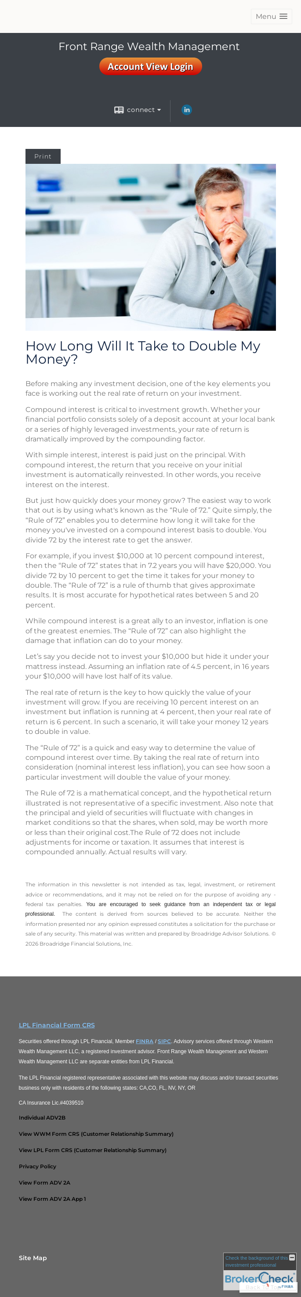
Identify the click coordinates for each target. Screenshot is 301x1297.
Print (43, 156)
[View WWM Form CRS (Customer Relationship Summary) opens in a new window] (96, 1134)
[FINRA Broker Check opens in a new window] (260, 1271)
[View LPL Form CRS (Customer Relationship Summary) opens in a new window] (93, 1150)
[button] (271, 16)
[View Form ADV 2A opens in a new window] (44, 1182)
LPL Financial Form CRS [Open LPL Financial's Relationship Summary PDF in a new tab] (57, 1025)
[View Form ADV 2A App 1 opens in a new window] (52, 1199)
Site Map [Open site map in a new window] (33, 1258)
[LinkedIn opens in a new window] (186, 113)
